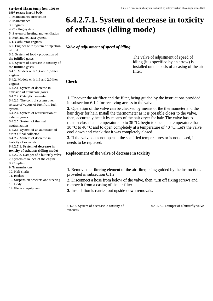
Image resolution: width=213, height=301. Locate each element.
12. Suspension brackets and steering (34, 180)
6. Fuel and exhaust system (28, 37)
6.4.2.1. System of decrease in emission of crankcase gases (30, 90)
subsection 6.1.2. (101, 174)
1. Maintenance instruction (27, 17)
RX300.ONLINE (15, 277)
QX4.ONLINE (13, 259)
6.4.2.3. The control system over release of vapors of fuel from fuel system (32, 104)
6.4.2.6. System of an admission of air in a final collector (33, 132)
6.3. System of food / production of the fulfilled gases (33, 56)
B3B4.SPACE (13, 290)
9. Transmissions (20, 167)
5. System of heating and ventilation (34, 33)
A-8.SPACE (11, 295)
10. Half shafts (19, 171)
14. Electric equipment (25, 188)
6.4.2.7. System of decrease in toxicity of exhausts (30, 140)
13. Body (15, 184)
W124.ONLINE (14, 272)
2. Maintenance (19, 21)
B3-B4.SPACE (13, 286)
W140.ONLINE (14, 281)
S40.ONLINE (13, 264)
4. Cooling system (21, 29)
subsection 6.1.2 (85, 102)
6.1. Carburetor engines (25, 42)
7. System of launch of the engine (32, 159)
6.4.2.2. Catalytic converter (28, 96)
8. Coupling (17, 163)
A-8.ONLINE (13, 268)
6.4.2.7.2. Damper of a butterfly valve (35, 155)
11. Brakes (16, 176)
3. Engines (16, 25)
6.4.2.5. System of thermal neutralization (27, 123)
